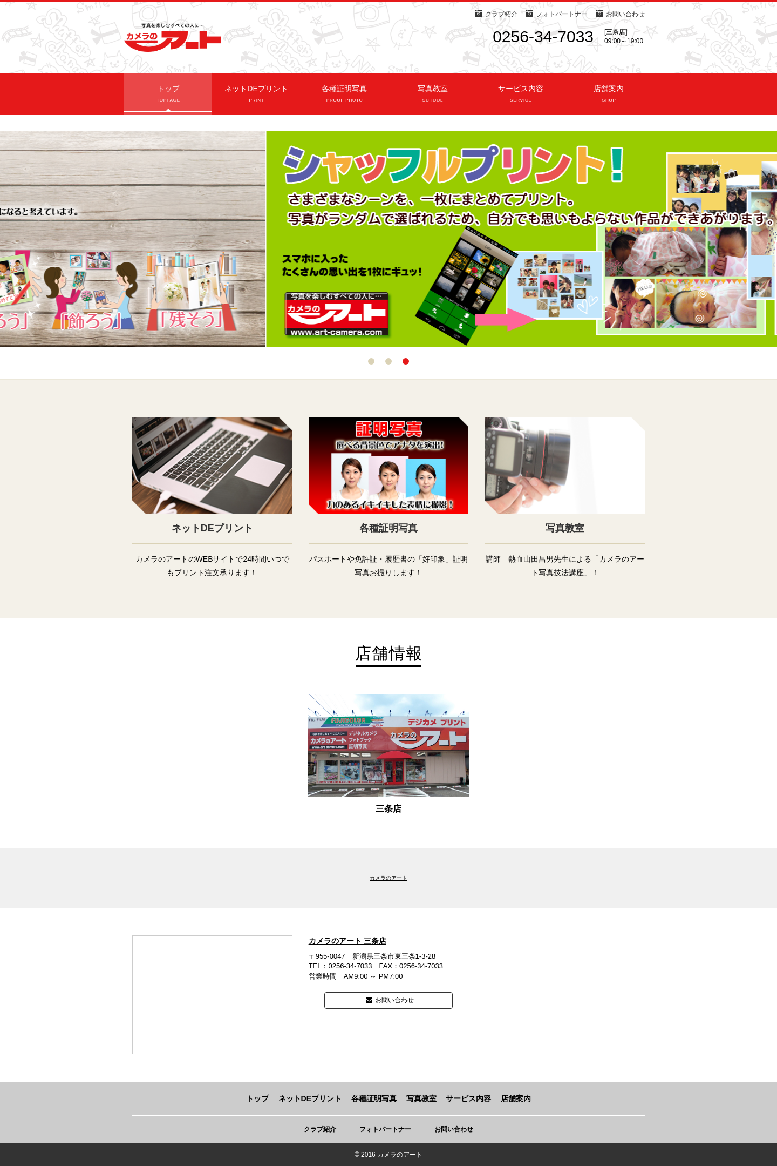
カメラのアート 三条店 (347, 940)
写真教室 (432, 98)
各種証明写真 (344, 98)
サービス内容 (520, 98)
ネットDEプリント (256, 98)
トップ (168, 98)
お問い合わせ (625, 13)
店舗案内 (609, 98)
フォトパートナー (562, 13)
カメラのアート (388, 878)
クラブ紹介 (501, 13)
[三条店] (616, 32)
